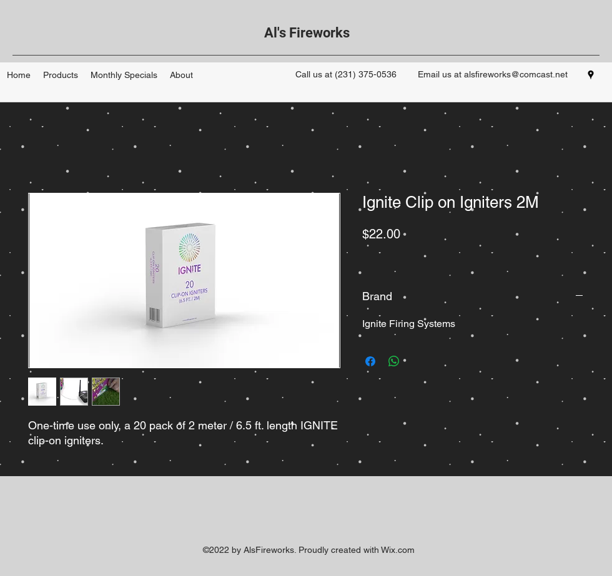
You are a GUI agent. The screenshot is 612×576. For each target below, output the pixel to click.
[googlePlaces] (591, 75)
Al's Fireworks (307, 33)
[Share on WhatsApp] (394, 361)
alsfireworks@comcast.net (516, 74)
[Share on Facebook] (370, 361)
